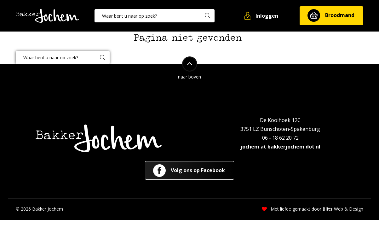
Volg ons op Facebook (189, 170)
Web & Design (343, 209)
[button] (261, 16)
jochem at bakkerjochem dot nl (280, 146)
